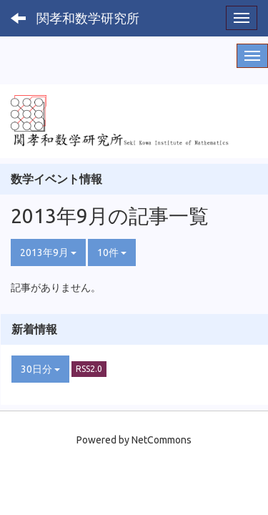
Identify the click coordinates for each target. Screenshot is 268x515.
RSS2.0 (89, 368)
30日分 (40, 369)
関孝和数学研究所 (87, 18)
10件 (111, 252)
